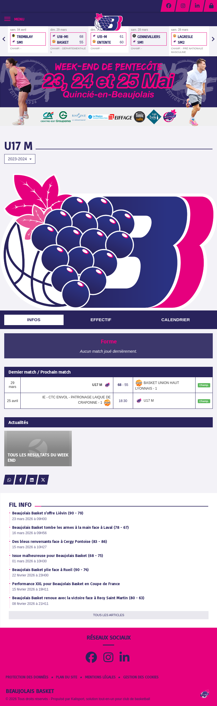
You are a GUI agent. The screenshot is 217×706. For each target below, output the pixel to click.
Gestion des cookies (141, 677)
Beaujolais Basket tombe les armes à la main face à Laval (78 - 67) (70, 527)
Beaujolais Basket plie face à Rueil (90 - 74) (50, 569)
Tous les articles (108, 615)
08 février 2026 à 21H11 (30, 604)
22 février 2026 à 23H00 (30, 575)
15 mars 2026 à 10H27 (29, 547)
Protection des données (27, 677)
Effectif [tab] (100, 319)
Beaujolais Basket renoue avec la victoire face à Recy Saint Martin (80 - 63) (78, 597)
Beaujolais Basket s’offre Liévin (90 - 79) (47, 512)
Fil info (20, 504)
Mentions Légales (100, 677)
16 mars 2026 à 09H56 (29, 533)
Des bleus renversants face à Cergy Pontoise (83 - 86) (59, 541)
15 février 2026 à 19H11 (30, 589)
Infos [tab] (33, 319)
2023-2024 (20, 159)
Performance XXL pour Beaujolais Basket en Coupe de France (66, 583)
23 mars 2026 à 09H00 (29, 519)
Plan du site (66, 677)
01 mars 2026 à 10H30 (29, 561)
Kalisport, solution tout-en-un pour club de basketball (110, 699)
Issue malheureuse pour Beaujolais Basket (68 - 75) (57, 555)
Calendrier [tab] (175, 319)
